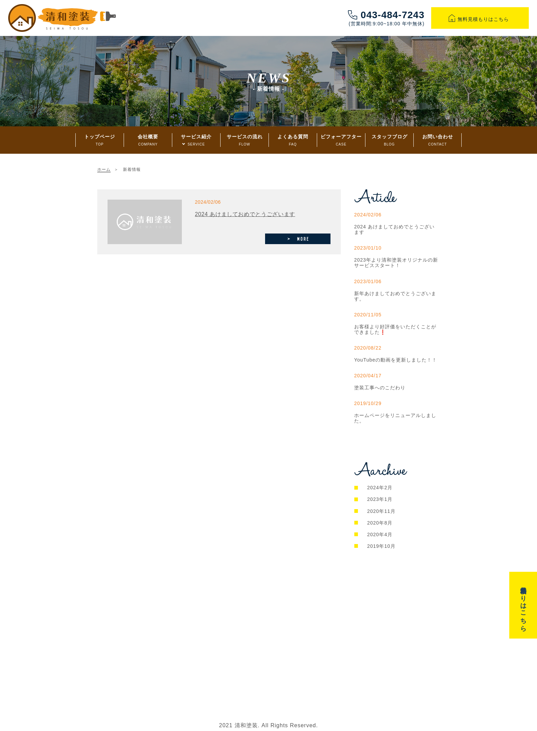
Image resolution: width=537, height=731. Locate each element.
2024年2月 (379, 487)
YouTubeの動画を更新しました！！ (395, 360)
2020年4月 (379, 534)
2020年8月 (379, 523)
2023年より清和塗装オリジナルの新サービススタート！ (396, 262)
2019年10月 (381, 546)
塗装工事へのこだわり (379, 387)
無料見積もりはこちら (480, 19)
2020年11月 (381, 511)
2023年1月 (379, 499)
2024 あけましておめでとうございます (245, 214)
